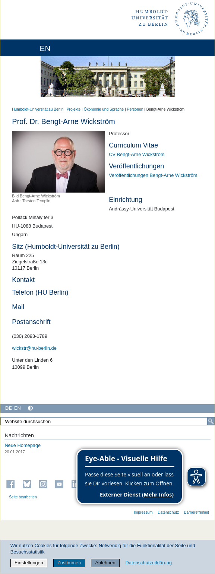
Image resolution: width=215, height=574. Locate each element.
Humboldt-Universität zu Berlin (37, 109)
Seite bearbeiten (23, 497)
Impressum (143, 512)
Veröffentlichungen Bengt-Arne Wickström (153, 175)
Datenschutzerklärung (149, 562)
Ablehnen (105, 562)
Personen (135, 109)
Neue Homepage (22, 445)
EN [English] (17, 408)
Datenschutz (168, 512)
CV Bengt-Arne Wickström (136, 154)
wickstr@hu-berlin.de (34, 348)
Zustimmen (69, 562)
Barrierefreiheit (196, 512)
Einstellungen (29, 562)
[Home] (26, 47)
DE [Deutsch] (8, 408)
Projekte (74, 109)
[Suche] (211, 421)
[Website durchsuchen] (107, 421)
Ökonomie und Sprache (104, 109)
